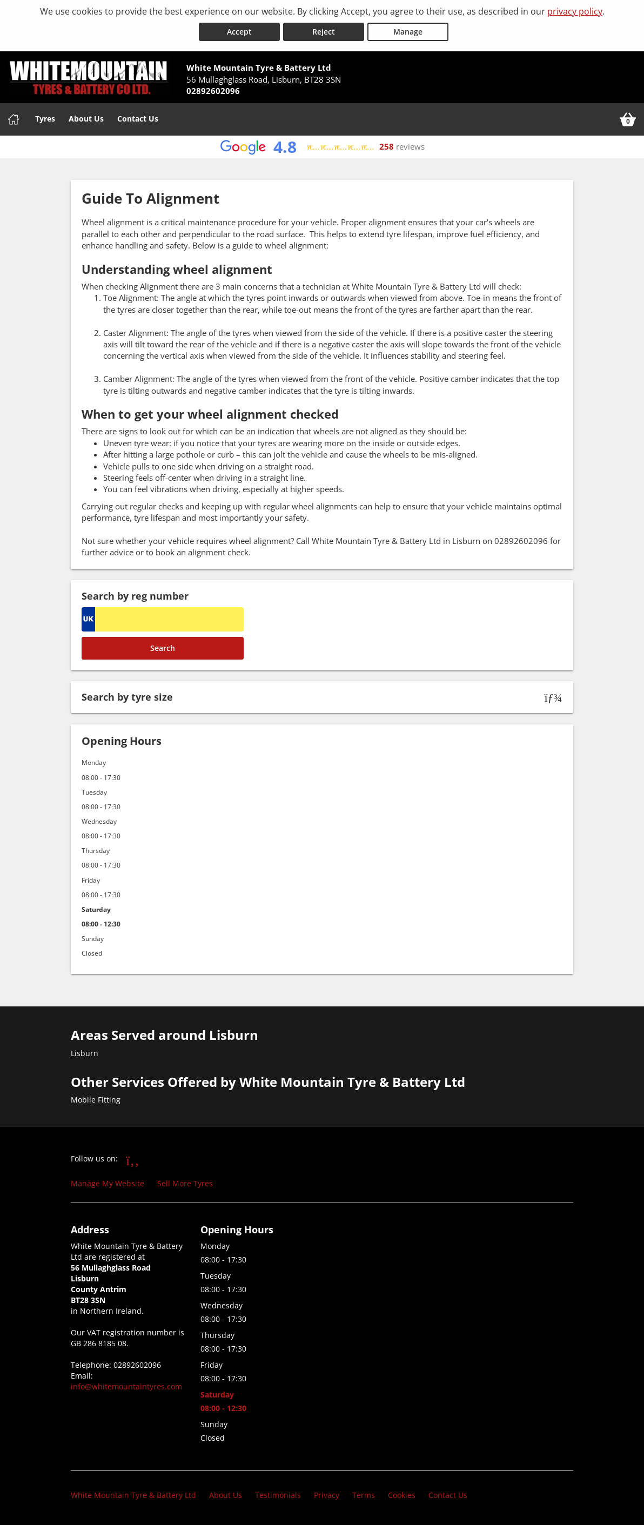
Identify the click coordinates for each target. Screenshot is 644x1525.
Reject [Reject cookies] (323, 31)
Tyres (45, 118)
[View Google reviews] (322, 146)
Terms (363, 1495)
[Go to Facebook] (132, 1160)
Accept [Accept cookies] (239, 31)
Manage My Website (107, 1183)
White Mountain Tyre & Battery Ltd (133, 1495)
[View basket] (628, 119)
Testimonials (278, 1495)
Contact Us (137, 118)
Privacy (326, 1495)
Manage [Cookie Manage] (407, 31)
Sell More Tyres (185, 1183)
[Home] (13, 119)
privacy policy (574, 11)
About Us (86, 118)
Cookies (401, 1495)
